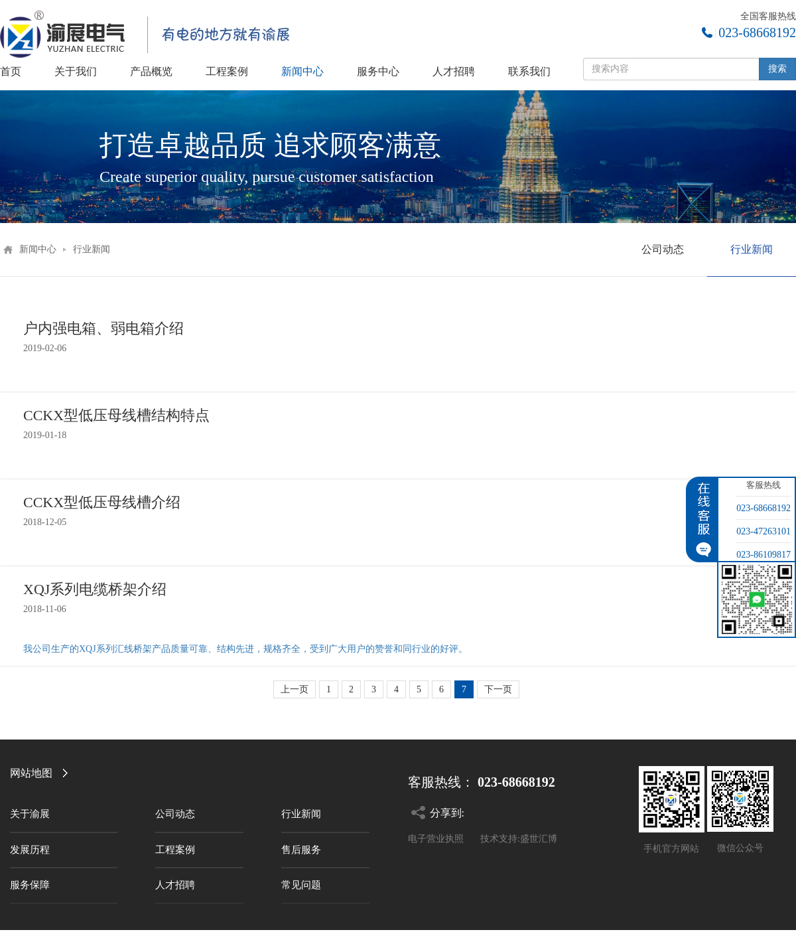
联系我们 (529, 71)
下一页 (498, 689)
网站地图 (31, 773)
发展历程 (30, 849)
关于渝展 (30, 814)
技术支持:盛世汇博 (518, 839)
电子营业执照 (436, 839)
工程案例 (227, 71)
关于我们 (75, 71)
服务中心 (378, 71)
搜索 (777, 69)
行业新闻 (91, 249)
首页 (10, 71)
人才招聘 (453, 71)
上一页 (294, 689)
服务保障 (30, 885)
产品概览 (151, 71)
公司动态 (662, 249)
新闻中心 (302, 71)
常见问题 (301, 885)
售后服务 (301, 849)
